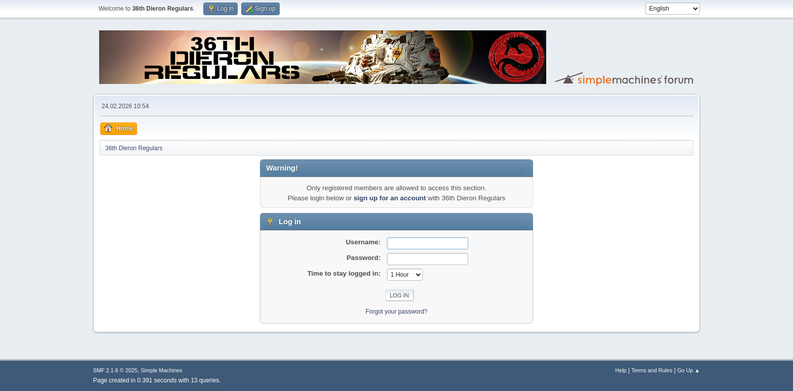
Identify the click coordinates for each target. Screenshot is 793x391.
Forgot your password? (397, 311)
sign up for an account (390, 198)
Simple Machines (161, 370)
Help (621, 370)
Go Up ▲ (688, 370)
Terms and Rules (652, 370)
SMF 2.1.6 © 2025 (115, 370)
